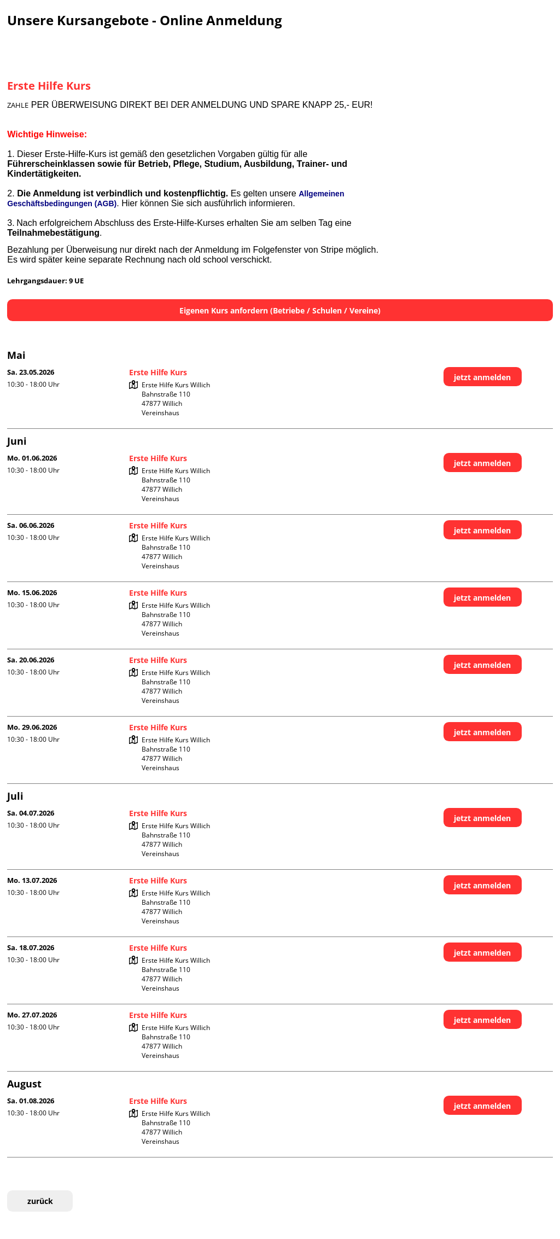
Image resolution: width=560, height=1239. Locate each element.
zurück (40, 1201)
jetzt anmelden (482, 377)
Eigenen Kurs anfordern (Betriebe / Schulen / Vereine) (280, 310)
